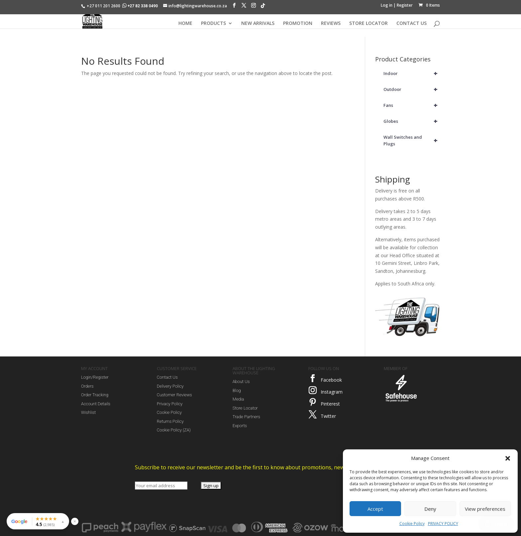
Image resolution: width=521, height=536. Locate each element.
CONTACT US (411, 23)
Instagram (332, 392)
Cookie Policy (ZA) (174, 429)
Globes (411, 121)
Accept (375, 508)
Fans (411, 105)
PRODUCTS (213, 23)
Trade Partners (246, 416)
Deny (430, 508)
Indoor (411, 73)
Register (405, 5)
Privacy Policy (169, 403)
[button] (507, 458)
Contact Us (167, 377)
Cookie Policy (412, 523)
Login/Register (95, 377)
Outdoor (411, 89)
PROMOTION (297, 23)
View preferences (485, 508)
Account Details (95, 403)
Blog (237, 390)
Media (238, 399)
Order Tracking (94, 394)
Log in (386, 5)
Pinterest (330, 404)
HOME (185, 23)
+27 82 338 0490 (140, 6)
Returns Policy (170, 421)
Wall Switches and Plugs (411, 140)
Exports (240, 425)
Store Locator (245, 408)
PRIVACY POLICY (443, 523)
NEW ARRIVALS (257, 23)
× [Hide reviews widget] (74, 521)
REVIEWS (331, 23)
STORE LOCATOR (368, 23)
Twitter (328, 416)
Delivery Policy (170, 386)
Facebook (331, 380)
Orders (87, 386)
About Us (241, 381)
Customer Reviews (174, 394)
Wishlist (88, 412)
